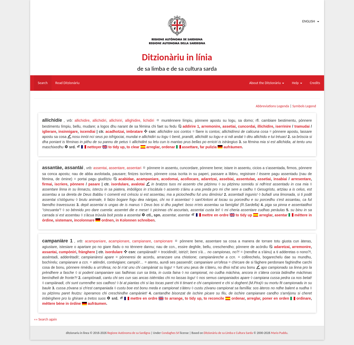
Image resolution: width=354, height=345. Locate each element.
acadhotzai (114, 131)
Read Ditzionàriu (67, 83)
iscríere (61, 184)
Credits (315, 83)
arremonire (210, 126)
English (308, 21)
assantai (49, 252)
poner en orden (275, 298)
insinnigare (68, 131)
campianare (141, 241)
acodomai (169, 179)
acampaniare (147, 179)
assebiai (226, 179)
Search (43, 83)
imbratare (134, 131)
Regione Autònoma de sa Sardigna (128, 333)
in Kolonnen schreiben (135, 220)
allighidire (132, 120)
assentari (134, 168)
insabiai (280, 179)
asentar (281, 215)
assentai (100, 168)
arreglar (153, 147)
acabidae (126, 179)
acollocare (190, 179)
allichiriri (115, 120)
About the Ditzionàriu (266, 83)
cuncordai (246, 126)
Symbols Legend (304, 106)
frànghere (86, 252)
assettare (190, 147)
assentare (117, 168)
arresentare (301, 179)
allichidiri (99, 120)
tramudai (302, 126)
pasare (94, 184)
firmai (47, 184)
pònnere (77, 184)
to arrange (174, 298)
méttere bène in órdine (61, 303)
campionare (163, 241)
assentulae (245, 179)
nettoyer (94, 147)
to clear (133, 147)
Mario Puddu (279, 333)
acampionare (119, 241)
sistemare (63, 220)
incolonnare (84, 220)
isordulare (120, 184)
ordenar (168, 147)
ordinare (304, 298)
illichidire (265, 126)
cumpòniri (67, 252)
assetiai (229, 126)
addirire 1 (191, 126)
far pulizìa (208, 147)
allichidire (82, 120)
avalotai (138, 184)
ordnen (107, 220)
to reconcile (214, 298)
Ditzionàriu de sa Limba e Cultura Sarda (228, 333)
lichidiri (148, 120)
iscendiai (87, 131)
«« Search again (45, 319)
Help (297, 83)
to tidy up (116, 147)
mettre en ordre (215, 215)
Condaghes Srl (170, 333)
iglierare (49, 131)
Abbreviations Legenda (272, 106)
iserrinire (283, 126)
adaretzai (209, 179)
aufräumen (233, 147)
